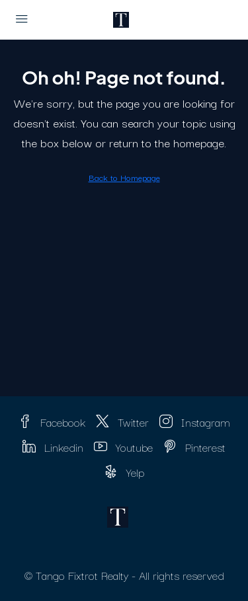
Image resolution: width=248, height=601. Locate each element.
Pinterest (194, 447)
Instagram (194, 422)
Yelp (124, 472)
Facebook (52, 422)
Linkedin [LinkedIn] (52, 447)
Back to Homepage (124, 177)
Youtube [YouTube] (123, 447)
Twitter (122, 422)
